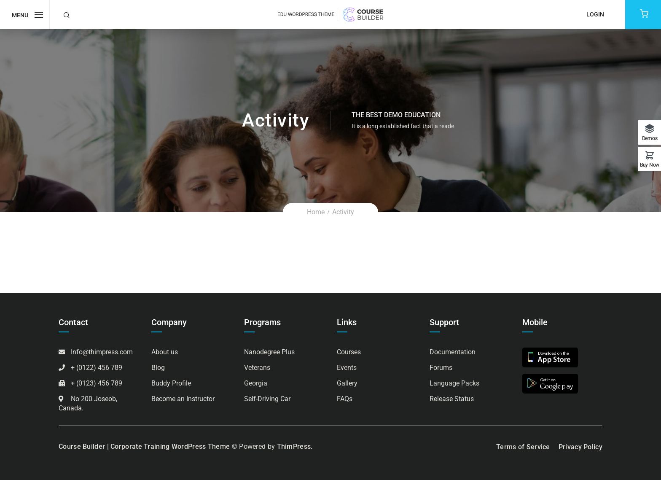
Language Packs (454, 383)
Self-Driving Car (267, 399)
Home (316, 212)
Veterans (257, 368)
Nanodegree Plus (269, 352)
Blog (158, 368)
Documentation (453, 352)
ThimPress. (295, 446)
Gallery (347, 383)
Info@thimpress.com (102, 352)
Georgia (255, 383)
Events (347, 368)
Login (595, 14)
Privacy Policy (580, 447)
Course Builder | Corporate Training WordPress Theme (144, 446)
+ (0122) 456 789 (96, 368)
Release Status (452, 399)
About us (164, 352)
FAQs (344, 399)
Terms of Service (523, 447)
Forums (441, 368)
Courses (349, 352)
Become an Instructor (183, 399)
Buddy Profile (171, 383)
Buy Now (649, 164)
